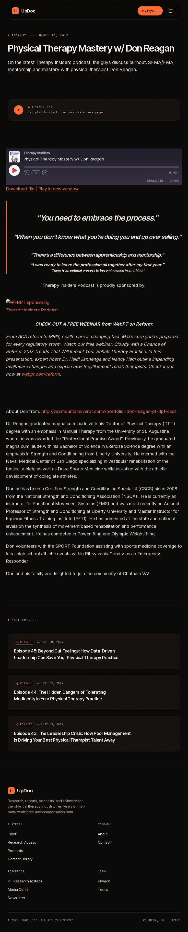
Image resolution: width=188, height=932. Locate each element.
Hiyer (12, 834)
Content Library (20, 859)
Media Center (19, 889)
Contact (104, 842)
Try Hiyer (150, 11)
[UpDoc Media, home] (23, 10)
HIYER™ (175, 920)
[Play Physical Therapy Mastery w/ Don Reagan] (18, 110)
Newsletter (16, 898)
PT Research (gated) (25, 881)
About (102, 834)
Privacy (104, 881)
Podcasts (15, 851)
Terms (103, 889)
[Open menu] (171, 11)
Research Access (22, 842)
